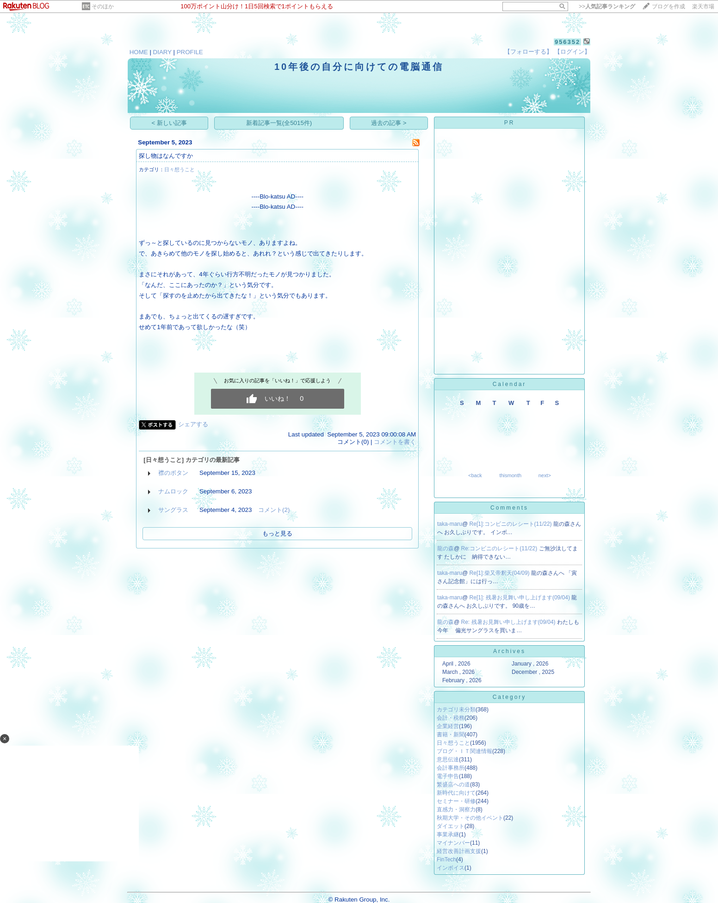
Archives (509, 651)
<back (475, 475)
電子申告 (448, 776)
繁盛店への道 (453, 784)
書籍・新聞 (450, 734)
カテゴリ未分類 (456, 709)
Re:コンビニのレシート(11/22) (500, 548)
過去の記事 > (389, 122)
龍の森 (445, 548)
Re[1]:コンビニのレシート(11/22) (511, 524)
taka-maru (449, 524)
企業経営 (448, 726)
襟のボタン (173, 472)
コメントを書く (395, 441)
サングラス (173, 509)
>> (607, 6)
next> (544, 475)
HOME (139, 52)
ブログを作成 (668, 6)
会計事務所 (450, 768)
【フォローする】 (528, 51)
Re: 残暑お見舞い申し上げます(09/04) (509, 622)
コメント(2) (274, 509)
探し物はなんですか (166, 155)
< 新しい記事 (169, 122)
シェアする (193, 424)
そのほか (103, 6)
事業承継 (448, 834)
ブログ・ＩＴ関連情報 (464, 751)
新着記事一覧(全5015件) (279, 122)
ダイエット (450, 826)
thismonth (510, 475)
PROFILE (190, 52)
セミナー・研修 (456, 801)
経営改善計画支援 (459, 851)
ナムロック (173, 491)
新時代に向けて (456, 793)
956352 (567, 41)
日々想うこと (179, 169)
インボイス (450, 868)
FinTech (446, 859)
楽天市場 (703, 6)
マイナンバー (453, 843)
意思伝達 (448, 759)
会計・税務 (450, 718)
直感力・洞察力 (456, 809)
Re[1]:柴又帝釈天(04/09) (500, 573)
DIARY (162, 52)
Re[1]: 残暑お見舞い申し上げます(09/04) (521, 597)
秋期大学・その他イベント (470, 818)
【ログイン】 (572, 51)
